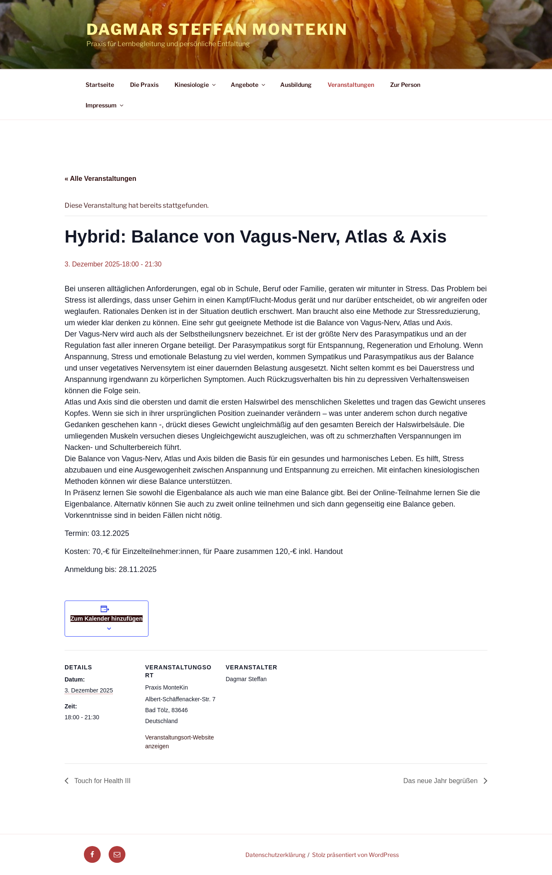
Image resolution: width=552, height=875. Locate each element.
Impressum (105, 105)
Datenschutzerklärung (275, 854)
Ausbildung (296, 84)
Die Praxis (144, 84)
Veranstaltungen (351, 84)
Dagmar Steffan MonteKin (217, 29)
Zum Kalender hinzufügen (106, 618)
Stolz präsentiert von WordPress (355, 854)
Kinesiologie (195, 84)
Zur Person (405, 84)
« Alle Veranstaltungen (100, 178)
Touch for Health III (101, 780)
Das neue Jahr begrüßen (441, 780)
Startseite (100, 84)
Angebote (248, 84)
